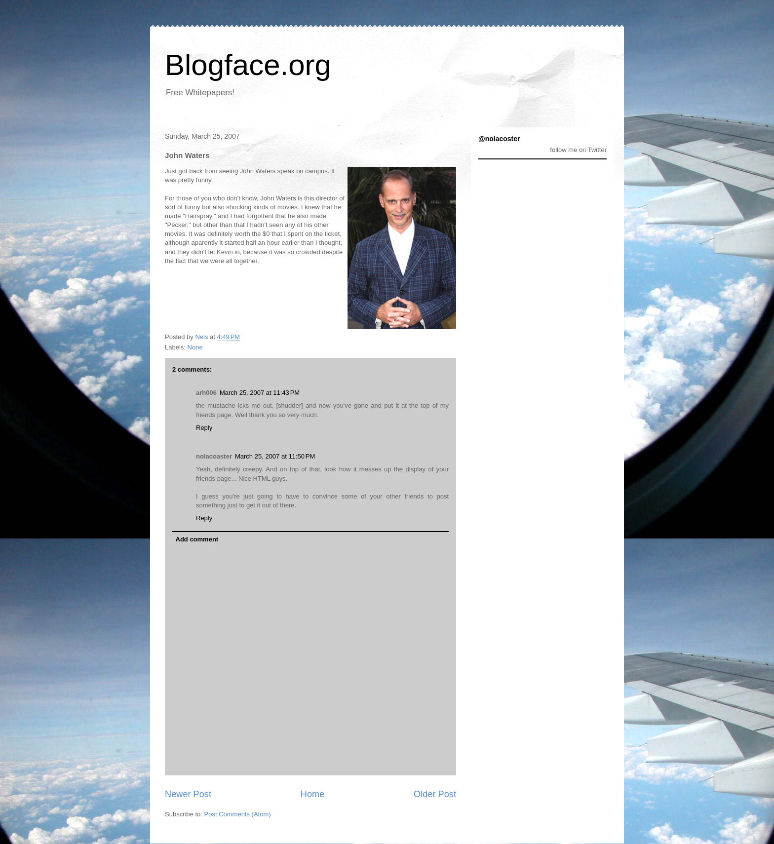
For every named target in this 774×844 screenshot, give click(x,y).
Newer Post (188, 794)
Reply (204, 427)
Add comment (197, 539)
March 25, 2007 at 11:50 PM (275, 456)
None (195, 347)
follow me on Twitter (578, 149)
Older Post (435, 794)
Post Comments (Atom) (237, 814)
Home (313, 794)
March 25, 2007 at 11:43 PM (260, 392)
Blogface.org (248, 64)
